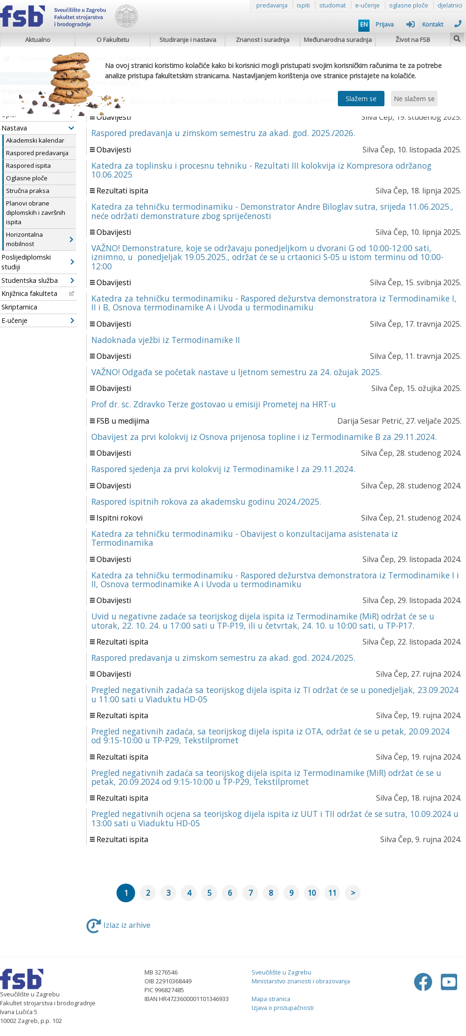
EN (364, 24)
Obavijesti (113, 117)
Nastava (37, 127)
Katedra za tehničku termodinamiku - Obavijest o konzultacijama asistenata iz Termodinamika (244, 538)
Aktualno (37, 39)
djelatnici (450, 5)
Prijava (395, 24)
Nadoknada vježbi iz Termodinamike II (165, 339)
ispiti (303, 5)
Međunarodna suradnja (338, 39)
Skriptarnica (19, 306)
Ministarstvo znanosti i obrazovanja (301, 981)
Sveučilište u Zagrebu (281, 972)
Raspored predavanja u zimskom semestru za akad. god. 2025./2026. (223, 132)
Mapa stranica (271, 999)
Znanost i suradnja (262, 39)
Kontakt (441, 24)
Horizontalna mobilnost (39, 239)
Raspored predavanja (37, 153)
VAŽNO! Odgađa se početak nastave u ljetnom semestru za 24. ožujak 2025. (236, 371)
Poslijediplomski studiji (37, 262)
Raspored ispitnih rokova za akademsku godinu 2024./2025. (206, 501)
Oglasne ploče (27, 178)
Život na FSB (413, 39)
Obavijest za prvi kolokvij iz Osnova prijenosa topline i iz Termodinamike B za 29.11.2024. (264, 436)
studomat (332, 5)
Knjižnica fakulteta (37, 293)
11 (332, 893)
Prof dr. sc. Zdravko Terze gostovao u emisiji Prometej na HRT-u (213, 404)
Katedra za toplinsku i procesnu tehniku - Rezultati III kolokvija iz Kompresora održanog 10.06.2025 (261, 170)
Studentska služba (37, 280)
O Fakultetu (112, 39)
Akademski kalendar (35, 140)
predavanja (272, 5)
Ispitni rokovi (119, 518)
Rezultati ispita (122, 190)
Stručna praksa (27, 190)
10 (312, 893)
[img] (457, 37)
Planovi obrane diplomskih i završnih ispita (35, 212)
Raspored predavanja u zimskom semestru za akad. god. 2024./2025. (223, 657)
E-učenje (37, 320)
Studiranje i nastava (187, 39)
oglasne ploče (408, 5)
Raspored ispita (28, 165)
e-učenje (367, 5)
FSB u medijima (122, 421)
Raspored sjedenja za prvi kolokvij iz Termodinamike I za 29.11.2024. (223, 468)
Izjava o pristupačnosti (283, 1007)
